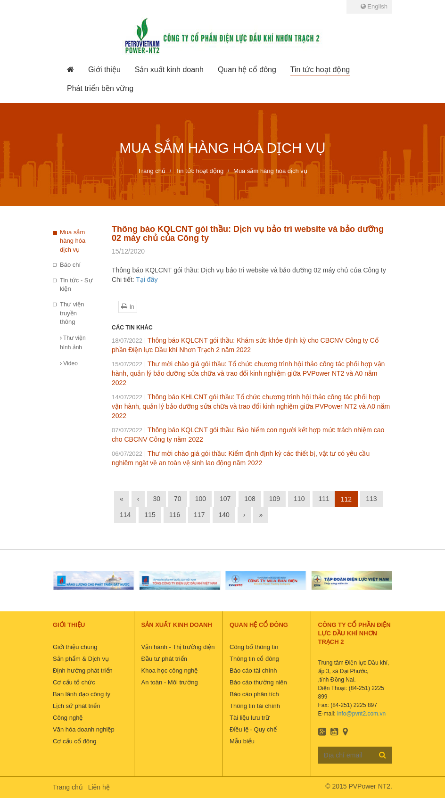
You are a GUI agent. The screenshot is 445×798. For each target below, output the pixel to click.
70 (177, 498)
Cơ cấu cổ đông (74, 741)
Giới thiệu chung (75, 646)
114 (125, 514)
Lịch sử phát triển (76, 705)
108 (249, 498)
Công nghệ (67, 717)
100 (200, 498)
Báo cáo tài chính (253, 670)
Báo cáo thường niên (258, 682)
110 (299, 498)
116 (174, 514)
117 (199, 514)
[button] (104, 69)
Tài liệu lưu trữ (250, 717)
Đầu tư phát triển (164, 658)
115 (149, 514)
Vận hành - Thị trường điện (178, 646)
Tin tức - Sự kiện (76, 285)
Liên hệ (99, 787)
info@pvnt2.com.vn (361, 713)
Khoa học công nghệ (169, 670)
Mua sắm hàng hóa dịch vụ (72, 241)
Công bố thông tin (254, 646)
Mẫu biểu (242, 741)
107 (225, 498)
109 (274, 498)
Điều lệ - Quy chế (253, 729)
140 (223, 514)
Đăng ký (382, 754)
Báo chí (70, 264)
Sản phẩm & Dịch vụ (81, 658)
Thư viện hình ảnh (73, 343)
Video (69, 363)
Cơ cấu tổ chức (74, 682)
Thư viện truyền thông (72, 313)
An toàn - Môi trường (169, 682)
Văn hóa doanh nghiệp (84, 729)
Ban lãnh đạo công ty (81, 694)
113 (371, 498)
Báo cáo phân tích (254, 694)
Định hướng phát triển (83, 670)
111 (323, 498)
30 (156, 498)
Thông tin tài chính (255, 705)
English (374, 6)
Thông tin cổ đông (254, 658)
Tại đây (146, 279)
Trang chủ (68, 787)
